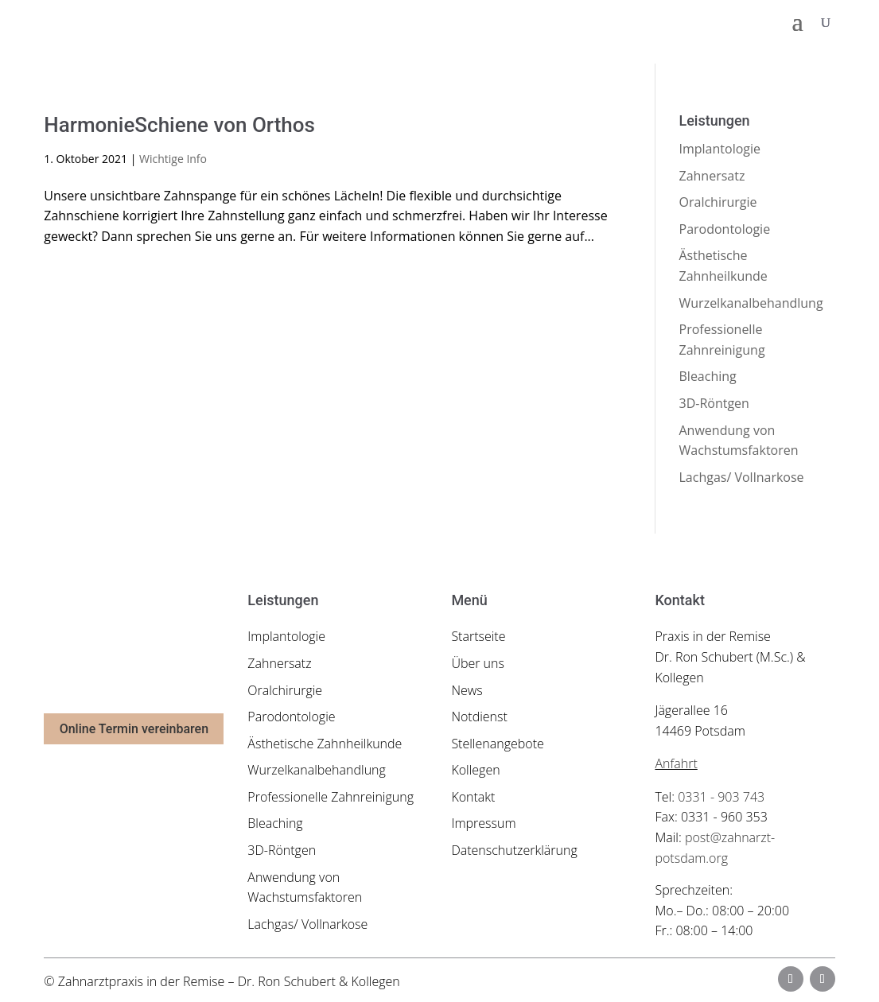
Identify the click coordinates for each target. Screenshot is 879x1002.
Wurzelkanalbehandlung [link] (751, 303)
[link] (138, 21)
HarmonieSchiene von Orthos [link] (179, 125)
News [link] (466, 690)
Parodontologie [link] (725, 229)
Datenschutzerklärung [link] (514, 850)
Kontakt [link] (473, 797)
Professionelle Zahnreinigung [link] (330, 797)
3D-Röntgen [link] (714, 403)
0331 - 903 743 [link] (721, 797)
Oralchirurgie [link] (718, 202)
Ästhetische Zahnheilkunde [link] (324, 743)
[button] (797, 22)
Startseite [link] (478, 636)
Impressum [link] (483, 823)
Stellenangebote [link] (497, 743)
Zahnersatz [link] (712, 175)
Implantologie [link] (720, 148)
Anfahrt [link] (676, 763)
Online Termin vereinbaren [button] (134, 728)
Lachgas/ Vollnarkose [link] (741, 477)
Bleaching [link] (708, 376)
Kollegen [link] (475, 770)
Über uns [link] (477, 663)
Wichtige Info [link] (173, 158)
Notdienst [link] (479, 716)
